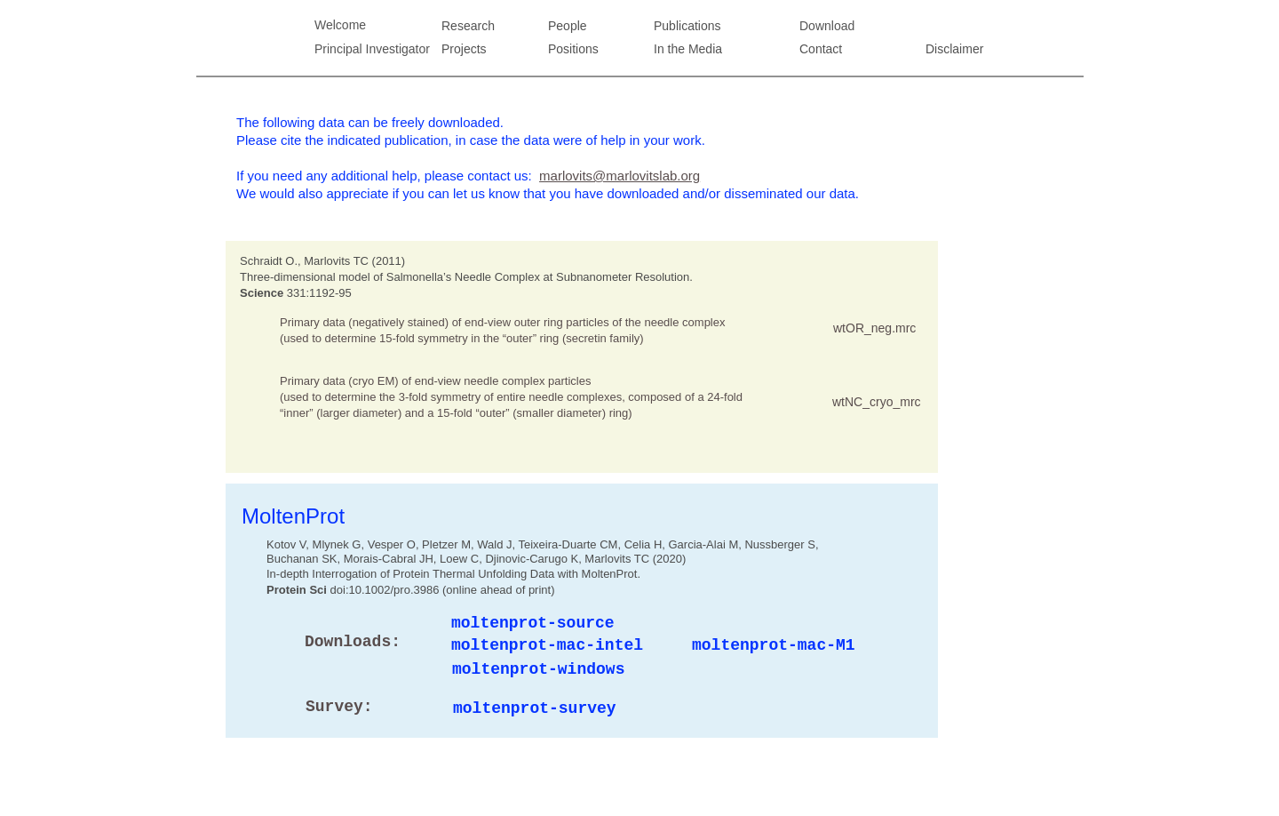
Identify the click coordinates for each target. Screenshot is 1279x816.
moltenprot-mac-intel (547, 645)
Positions (573, 49)
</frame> (894, 284)
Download (826, 26)
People (567, 26)
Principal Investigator (372, 49)
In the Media (688, 49)
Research (468, 26)
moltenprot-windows (538, 669)
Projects (464, 49)
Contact (820, 49)
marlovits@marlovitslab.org (619, 175)
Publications (687, 26)
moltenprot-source (533, 623)
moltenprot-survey (534, 708)
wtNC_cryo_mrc (876, 402)
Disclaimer (954, 49)
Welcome (340, 25)
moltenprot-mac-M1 (773, 645)
